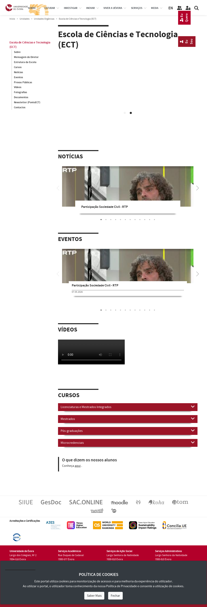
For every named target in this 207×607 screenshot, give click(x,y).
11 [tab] (150, 220)
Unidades (25, 18)
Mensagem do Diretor (26, 57)
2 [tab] (131, 113)
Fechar (115, 596)
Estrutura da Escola (25, 62)
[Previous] (58, 188)
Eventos (18, 77)
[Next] (197, 188)
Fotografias (20, 92)
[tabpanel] (127, 193)
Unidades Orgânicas (44, 18)
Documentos (21, 97)
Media (154, 8)
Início (12, 18)
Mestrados (128, 419)
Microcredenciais (128, 442)
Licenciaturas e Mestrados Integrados (128, 407)
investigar (70, 8)
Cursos (18, 67)
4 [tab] (116, 220)
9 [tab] (140, 220)
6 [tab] (125, 220)
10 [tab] (145, 220)
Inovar (90, 8)
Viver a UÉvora (113, 8)
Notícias (18, 72)
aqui (78, 466)
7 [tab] (130, 220)
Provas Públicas (23, 82)
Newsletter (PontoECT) (27, 102)
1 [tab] (125, 113)
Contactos (19, 107)
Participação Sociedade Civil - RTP (104, 207)
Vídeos (17, 87)
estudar (49, 8)
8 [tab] (135, 220)
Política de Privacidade (121, 586)
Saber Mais (94, 596)
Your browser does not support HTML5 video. (127, 91)
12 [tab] (154, 220)
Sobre (32, 8)
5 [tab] (120, 220)
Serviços (136, 8)
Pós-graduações (128, 430)
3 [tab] (111, 220)
